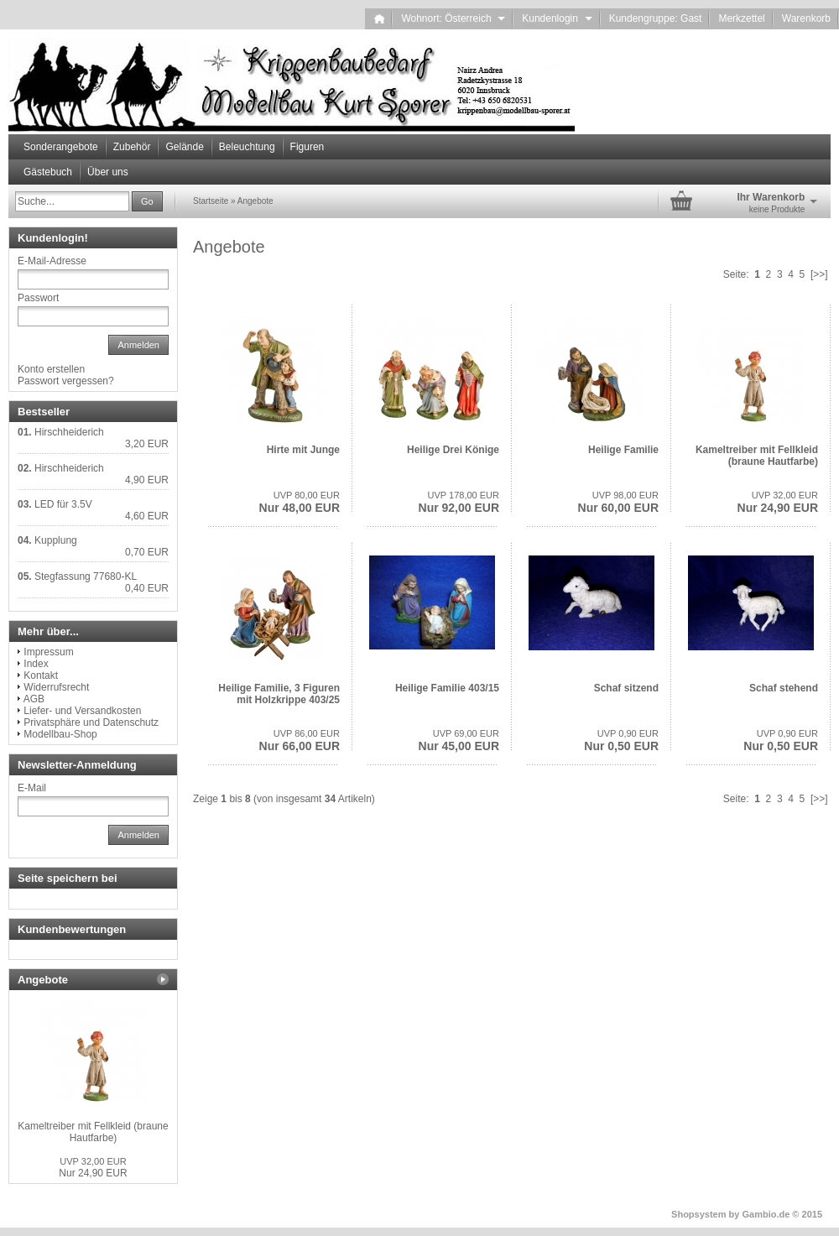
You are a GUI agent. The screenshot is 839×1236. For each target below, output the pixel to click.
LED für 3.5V (63, 504)
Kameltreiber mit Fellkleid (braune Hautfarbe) (757, 455)
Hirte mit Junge (303, 450)
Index (35, 664)
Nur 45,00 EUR (459, 740)
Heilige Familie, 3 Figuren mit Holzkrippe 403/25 (279, 694)
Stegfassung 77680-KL (85, 576)
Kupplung (55, 540)
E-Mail (32, 788)
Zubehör (132, 147)
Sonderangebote (60, 147)
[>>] (819, 274)
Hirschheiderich (69, 432)
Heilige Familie (623, 450)
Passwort (38, 298)
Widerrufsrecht (56, 687)
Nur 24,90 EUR (777, 502)
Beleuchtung (247, 147)
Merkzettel (741, 18)
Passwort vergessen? (66, 381)
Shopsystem (698, 1214)
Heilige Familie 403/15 (447, 688)
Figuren (307, 147)
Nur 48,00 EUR (299, 502)
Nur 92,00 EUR (459, 502)
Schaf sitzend (626, 688)
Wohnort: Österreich (453, 18)
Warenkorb (806, 18)
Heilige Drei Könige (453, 450)
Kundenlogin (556, 18)
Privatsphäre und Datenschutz (91, 722)
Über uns (107, 172)
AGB (33, 699)
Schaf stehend (783, 688)
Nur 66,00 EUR (299, 740)
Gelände (184, 147)
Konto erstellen (51, 369)
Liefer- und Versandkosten (82, 711)
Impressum (48, 652)
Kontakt (40, 675)
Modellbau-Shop (59, 734)
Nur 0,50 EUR (621, 740)
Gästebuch (47, 172)
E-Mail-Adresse (52, 261)
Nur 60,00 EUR (618, 502)
